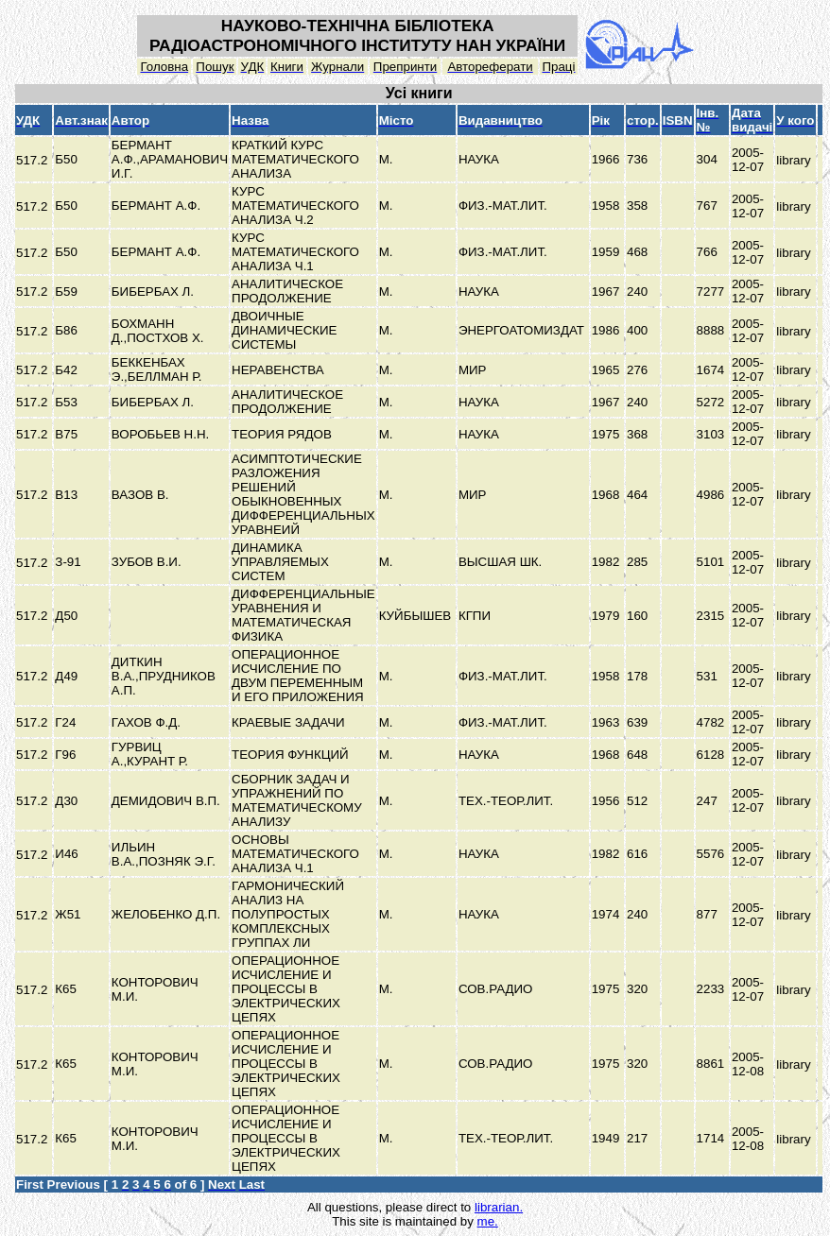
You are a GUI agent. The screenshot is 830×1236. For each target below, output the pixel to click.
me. (487, 1221)
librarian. (499, 1207)
